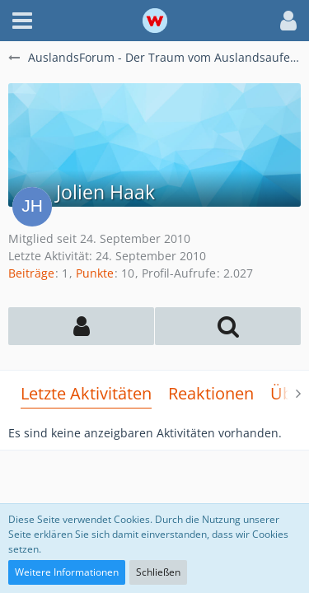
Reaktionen (211, 393)
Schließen (158, 572)
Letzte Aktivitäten (86, 393)
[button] (22, 20)
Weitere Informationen (67, 572)
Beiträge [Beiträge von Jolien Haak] (31, 273)
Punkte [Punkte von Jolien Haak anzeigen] (95, 273)
